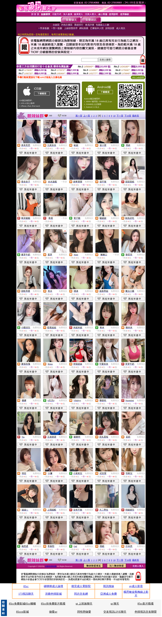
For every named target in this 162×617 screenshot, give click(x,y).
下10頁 (127, 115)
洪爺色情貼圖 (51, 566)
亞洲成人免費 (108, 593)
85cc (26, 586)
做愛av (53, 611)
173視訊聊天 (26, 593)
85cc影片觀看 (146, 603)
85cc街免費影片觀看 (53, 603)
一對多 (64, 182)
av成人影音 (136, 586)
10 (114, 115)
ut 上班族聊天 (84, 603)
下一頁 (120, 115)
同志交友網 (81, 593)
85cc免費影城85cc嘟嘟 (22, 603)
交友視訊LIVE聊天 (114, 611)
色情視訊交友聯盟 (146, 611)
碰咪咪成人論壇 (53, 586)
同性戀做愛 (84, 611)
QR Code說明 (138, 77)
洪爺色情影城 (53, 593)
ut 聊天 (115, 603)
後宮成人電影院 (81, 586)
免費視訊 (37, 145)
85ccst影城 (22, 611)
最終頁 (135, 115)
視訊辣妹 (108, 586)
